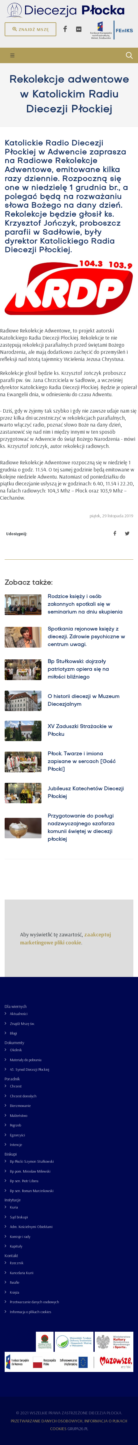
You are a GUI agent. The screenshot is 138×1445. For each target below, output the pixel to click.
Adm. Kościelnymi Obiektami (31, 1226)
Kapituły (16, 1246)
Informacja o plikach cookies (30, 1311)
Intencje (16, 1144)
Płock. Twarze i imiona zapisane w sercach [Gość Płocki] (82, 762)
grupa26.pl (77, 1428)
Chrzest (16, 1086)
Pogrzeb (15, 1125)
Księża (14, 1292)
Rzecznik (17, 1263)
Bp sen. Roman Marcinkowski (32, 1190)
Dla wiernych (16, 1006)
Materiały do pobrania (25, 1059)
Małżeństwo (18, 1115)
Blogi (13, 1033)
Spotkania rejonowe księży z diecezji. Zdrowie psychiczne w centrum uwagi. (86, 637)
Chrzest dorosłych (23, 1096)
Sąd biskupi (19, 1217)
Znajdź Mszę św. (22, 1023)
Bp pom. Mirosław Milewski (30, 1171)
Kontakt (11, 1255)
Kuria (14, 1207)
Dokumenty (14, 1042)
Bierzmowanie (20, 1105)
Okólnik (16, 1050)
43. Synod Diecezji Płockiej (29, 1069)
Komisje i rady (20, 1236)
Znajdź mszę (30, 29)
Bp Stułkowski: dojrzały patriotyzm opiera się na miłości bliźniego (78, 669)
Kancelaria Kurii (21, 1272)
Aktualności (19, 1013)
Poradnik (12, 1079)
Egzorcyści (17, 1135)
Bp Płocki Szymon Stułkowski (32, 1161)
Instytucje (12, 1200)
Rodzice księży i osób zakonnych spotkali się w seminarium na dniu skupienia (85, 604)
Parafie (14, 1282)
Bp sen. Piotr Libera (24, 1180)
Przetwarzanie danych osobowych (34, 1302)
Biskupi (11, 1154)
